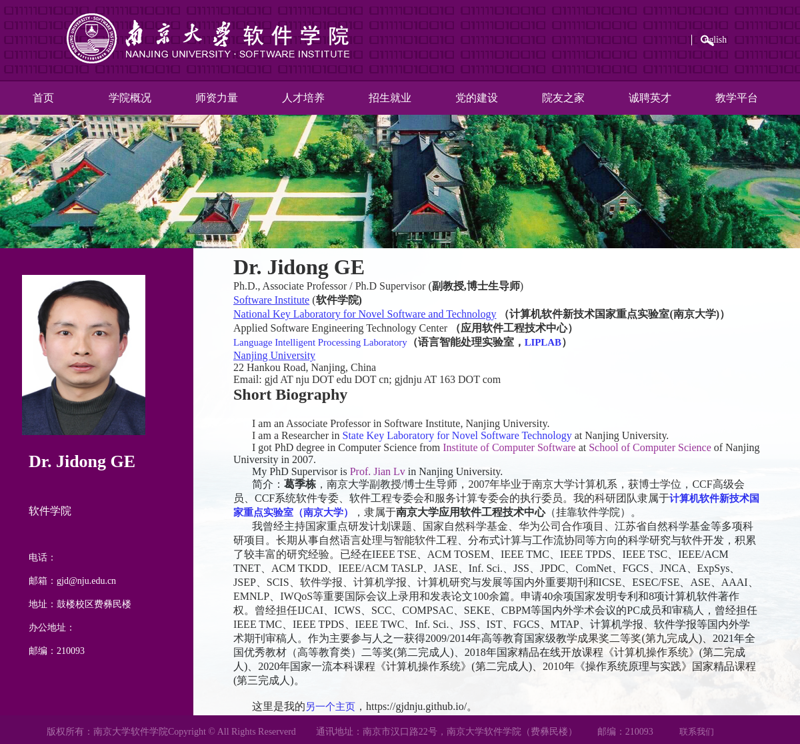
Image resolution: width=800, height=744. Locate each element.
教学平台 (736, 97)
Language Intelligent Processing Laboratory (327, 342)
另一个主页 (332, 706)
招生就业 (390, 97)
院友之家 (563, 97)
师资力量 (216, 97)
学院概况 (130, 97)
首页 (43, 97)
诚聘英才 (650, 97)
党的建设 (476, 97)
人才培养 (303, 97)
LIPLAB (558, 342)
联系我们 (696, 732)
